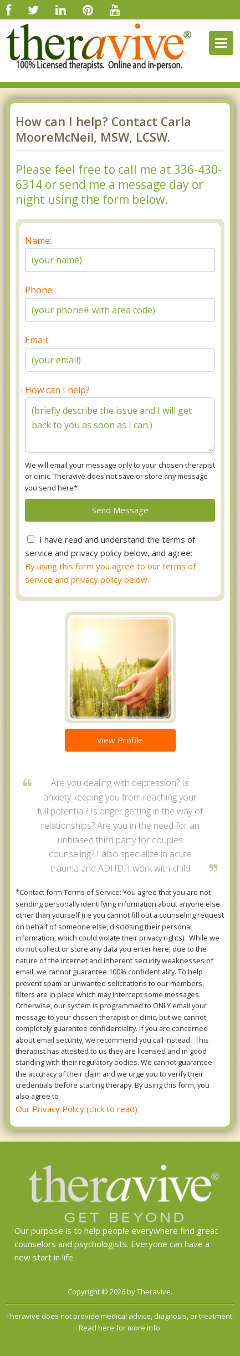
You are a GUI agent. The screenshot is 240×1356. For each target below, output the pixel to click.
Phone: (39, 290)
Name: (38, 240)
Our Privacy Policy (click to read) (76, 1108)
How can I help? (57, 390)
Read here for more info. (120, 1328)
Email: (37, 340)
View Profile (120, 739)
